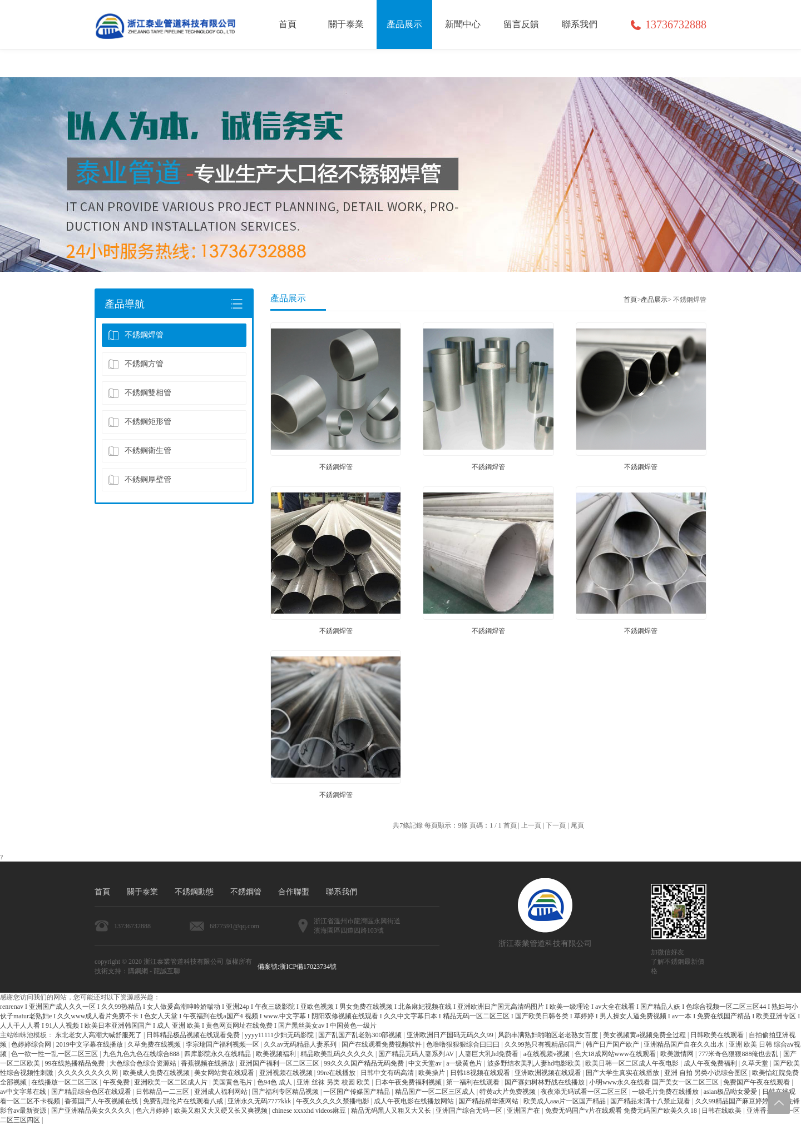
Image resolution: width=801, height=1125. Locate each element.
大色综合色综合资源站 (144, 1063)
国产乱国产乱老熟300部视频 (360, 1035)
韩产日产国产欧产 (613, 1044)
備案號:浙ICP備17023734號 (297, 966)
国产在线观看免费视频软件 (382, 1044)
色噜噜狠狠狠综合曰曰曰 (463, 1044)
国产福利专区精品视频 (286, 1092)
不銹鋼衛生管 (139, 451)
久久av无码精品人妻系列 (301, 1044)
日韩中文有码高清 (388, 1073)
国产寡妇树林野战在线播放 (545, 1082)
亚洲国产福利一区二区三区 (280, 1063)
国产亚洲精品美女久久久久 (92, 1110)
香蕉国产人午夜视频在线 (102, 1101)
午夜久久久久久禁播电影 (333, 1101)
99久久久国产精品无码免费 (365, 1063)
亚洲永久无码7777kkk (260, 1101)
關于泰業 (142, 892)
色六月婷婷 (153, 1110)
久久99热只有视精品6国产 (544, 1044)
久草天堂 (755, 1063)
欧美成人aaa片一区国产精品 (565, 1101)
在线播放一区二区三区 (65, 1082)
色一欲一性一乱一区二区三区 (55, 1054)
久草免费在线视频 (154, 1044)
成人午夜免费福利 (711, 1063)
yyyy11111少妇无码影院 (280, 1035)
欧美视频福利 (277, 1054)
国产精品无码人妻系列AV (417, 1054)
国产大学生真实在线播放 (623, 1073)
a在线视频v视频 (547, 1054)
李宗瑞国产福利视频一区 (223, 1044)
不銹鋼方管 (136, 364)
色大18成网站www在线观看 (616, 1054)
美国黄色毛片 (233, 1082)
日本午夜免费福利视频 (409, 1082)
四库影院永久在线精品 (218, 1054)
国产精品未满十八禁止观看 (651, 1101)
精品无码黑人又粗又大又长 (392, 1110)
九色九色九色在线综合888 (142, 1054)
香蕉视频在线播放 (208, 1063)
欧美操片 (432, 1073)
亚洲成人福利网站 (221, 1092)
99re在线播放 (337, 1073)
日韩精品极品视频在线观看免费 (193, 1035)
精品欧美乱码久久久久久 (337, 1054)
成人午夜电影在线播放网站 (415, 1101)
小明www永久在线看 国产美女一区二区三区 (654, 1082)
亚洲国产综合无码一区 (470, 1110)
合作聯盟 (293, 892)
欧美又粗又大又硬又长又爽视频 (221, 1110)
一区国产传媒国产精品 (357, 1092)
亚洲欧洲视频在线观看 (549, 1073)
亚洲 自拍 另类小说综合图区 (706, 1073)
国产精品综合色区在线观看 (92, 1092)
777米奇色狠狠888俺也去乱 (739, 1054)
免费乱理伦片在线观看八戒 (184, 1101)
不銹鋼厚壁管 (139, 480)
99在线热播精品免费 (75, 1063)
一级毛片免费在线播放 (666, 1092)
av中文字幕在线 (24, 1092)
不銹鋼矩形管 (139, 422)
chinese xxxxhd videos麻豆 (310, 1110)
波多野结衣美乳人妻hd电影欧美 (534, 1063)
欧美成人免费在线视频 (157, 1073)
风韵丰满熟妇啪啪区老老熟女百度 (549, 1035)
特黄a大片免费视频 (508, 1092)
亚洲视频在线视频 (286, 1073)
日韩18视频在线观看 (481, 1073)
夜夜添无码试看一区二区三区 (585, 1092)
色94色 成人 (275, 1082)
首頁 (630, 299)
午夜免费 (117, 1082)
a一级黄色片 (465, 1063)
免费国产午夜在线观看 (757, 1082)
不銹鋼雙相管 (139, 393)
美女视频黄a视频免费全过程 (645, 1035)
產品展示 (654, 299)
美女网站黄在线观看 (225, 1073)
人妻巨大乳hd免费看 (489, 1054)
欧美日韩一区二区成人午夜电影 (632, 1063)
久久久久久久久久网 (89, 1073)
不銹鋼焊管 (136, 335)
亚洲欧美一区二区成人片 (171, 1082)
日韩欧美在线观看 (717, 1035)
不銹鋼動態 (194, 892)
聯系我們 (341, 892)
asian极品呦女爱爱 (731, 1092)
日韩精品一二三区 (163, 1092)
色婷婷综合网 (32, 1044)
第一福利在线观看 (473, 1082)
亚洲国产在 (524, 1110)
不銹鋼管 (245, 892)
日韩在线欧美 (722, 1110)
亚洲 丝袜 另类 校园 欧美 (334, 1082)
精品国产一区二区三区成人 (436, 1092)
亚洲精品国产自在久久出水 (684, 1044)
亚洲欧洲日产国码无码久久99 (451, 1035)
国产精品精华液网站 (489, 1101)
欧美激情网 (677, 1054)
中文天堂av (425, 1063)
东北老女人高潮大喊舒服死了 (99, 1035)
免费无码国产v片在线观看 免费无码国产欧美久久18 (622, 1110)
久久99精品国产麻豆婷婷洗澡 (739, 1101)
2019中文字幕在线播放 (90, 1044)
